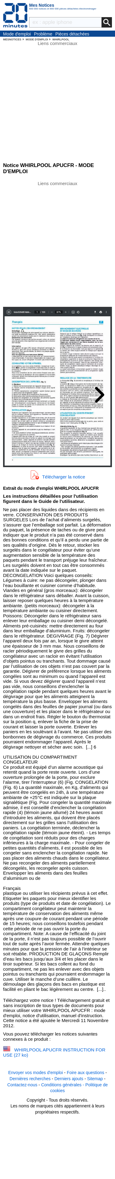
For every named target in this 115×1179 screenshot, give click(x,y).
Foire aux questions (85, 1072)
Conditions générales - (63, 1084)
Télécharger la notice (63, 476)
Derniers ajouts (68, 1078)
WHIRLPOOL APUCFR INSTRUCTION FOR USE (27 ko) (54, 1052)
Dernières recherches (30, 1078)
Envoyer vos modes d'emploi (35, 1072)
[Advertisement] (57, 243)
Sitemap (95, 1078)
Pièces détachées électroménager (73, 34)
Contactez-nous (22, 1084)
